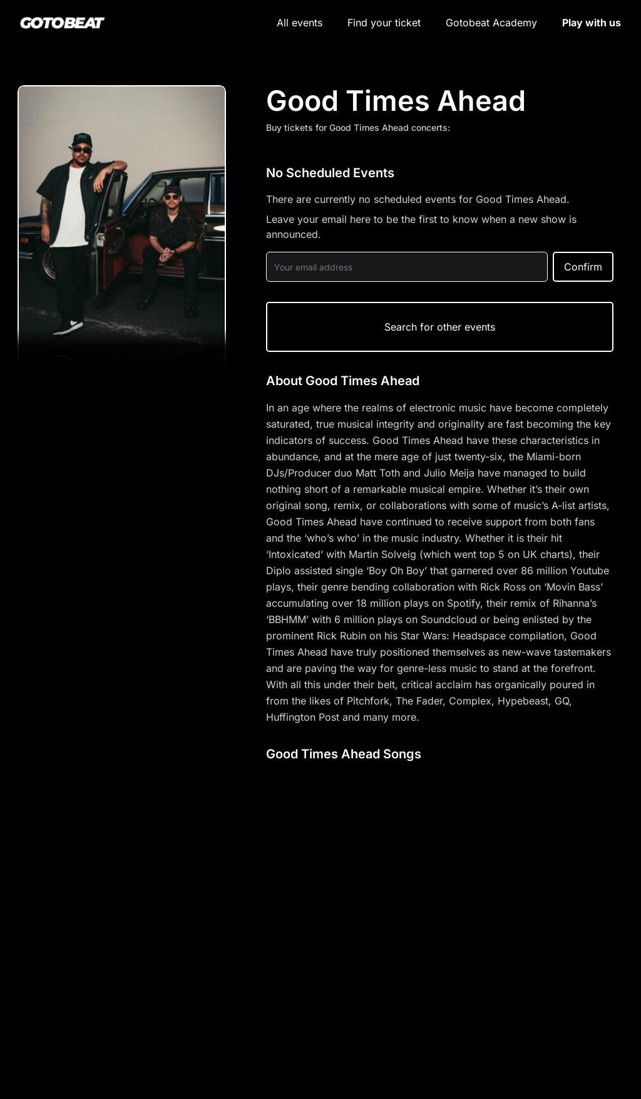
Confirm (583, 267)
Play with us (591, 22)
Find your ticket (384, 22)
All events (299, 22)
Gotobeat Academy (491, 22)
